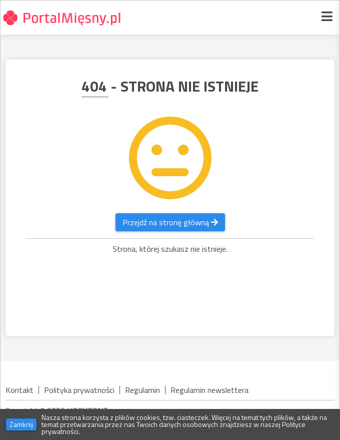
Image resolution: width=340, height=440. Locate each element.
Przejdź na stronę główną (170, 222)
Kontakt (20, 390)
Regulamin (142, 390)
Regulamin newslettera (209, 390)
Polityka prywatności (79, 390)
